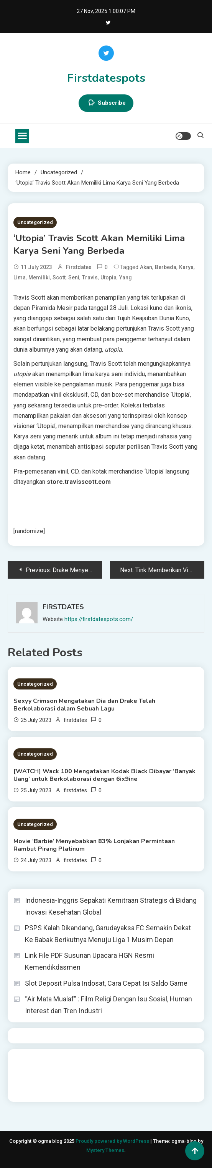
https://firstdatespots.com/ (98, 619)
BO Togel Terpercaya (59, 1059)
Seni (73, 277)
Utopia (108, 277)
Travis (90, 277)
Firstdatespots (106, 78)
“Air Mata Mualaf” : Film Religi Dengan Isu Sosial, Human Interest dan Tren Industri (108, 1005)
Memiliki (39, 277)
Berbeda (165, 267)
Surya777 (25, 1090)
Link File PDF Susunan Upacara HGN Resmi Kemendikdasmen (89, 961)
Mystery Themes (105, 1150)
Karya (186, 267)
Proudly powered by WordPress (113, 1141)
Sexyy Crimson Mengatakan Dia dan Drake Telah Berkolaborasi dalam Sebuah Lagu (84, 704)
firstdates (79, 267)
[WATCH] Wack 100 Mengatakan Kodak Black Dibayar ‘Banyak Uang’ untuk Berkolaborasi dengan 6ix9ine (104, 775)
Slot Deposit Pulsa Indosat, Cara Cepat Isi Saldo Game (106, 983)
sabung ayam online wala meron (124, 1080)
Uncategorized (35, 222)
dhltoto (22, 1059)
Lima (19, 277)
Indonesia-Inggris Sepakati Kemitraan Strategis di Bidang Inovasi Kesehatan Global (111, 906)
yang (125, 277)
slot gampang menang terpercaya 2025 (113, 1070)
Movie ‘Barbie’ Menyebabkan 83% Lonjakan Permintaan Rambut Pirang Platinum (94, 845)
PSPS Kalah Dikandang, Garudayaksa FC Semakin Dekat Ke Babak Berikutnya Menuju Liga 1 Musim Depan (108, 934)
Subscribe (106, 103)
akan (146, 267)
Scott (59, 277)
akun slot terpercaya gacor (121, 1059)
